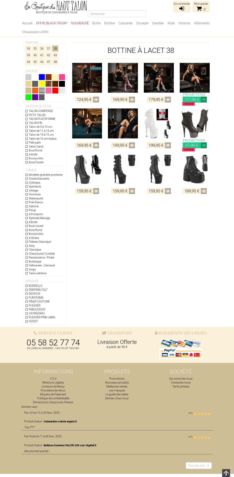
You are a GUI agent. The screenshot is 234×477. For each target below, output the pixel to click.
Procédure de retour (53, 390)
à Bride (31, 222)
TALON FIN (33, 122)
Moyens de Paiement (53, 394)
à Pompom (34, 214)
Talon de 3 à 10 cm (38, 126)
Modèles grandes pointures (44, 174)
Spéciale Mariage (37, 218)
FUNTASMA (34, 297)
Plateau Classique (38, 241)
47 (48, 61)
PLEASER (32, 305)
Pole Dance (34, 202)
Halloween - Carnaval (40, 265)
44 (28, 61)
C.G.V (53, 378)
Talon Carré (34, 146)
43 (55, 55)
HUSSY (31, 321)
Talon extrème (35, 273)
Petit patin (33, 142)
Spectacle (33, 186)
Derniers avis (29, 410)
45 (35, 61)
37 (48, 48)
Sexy (30, 245)
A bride (31, 154)
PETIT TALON (35, 115)
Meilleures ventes (116, 386)
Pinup (30, 210)
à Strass (32, 237)
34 (28, 48)
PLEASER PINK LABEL (40, 317)
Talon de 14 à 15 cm (39, 134)
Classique (33, 249)
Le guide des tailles (117, 394)
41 (41, 55)
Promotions (116, 378)
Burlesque (33, 261)
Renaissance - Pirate (39, 257)
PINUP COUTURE (37, 301)
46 (41, 61)
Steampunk (34, 198)
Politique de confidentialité (53, 398)
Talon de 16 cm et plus (41, 138)
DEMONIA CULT (36, 289)
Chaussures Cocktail (40, 253)
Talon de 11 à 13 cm (39, 130)
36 (41, 48)
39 (28, 55)
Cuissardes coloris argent (60, 424)
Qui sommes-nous (181, 378)
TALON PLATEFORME (40, 118)
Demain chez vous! (117, 398)
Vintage (31, 190)
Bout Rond (33, 150)
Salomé (31, 206)
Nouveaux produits (117, 382)
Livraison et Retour (53, 386)
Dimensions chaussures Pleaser (53, 402)
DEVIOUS (32, 293)
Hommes (33, 194)
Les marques (117, 390)
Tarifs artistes (180, 386)
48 (55, 61)
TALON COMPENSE (39, 111)
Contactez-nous (181, 382)
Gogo (30, 269)
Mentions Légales (53, 382)
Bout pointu (34, 158)
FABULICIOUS (35, 309)
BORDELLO (33, 285)
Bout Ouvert (34, 162)
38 (55, 48)
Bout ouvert (34, 226)
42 (48, 55)
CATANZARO (35, 313)
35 (35, 48)
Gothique (32, 182)
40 (35, 55)
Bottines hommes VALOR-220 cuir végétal (70, 448)
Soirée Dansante (37, 178)
